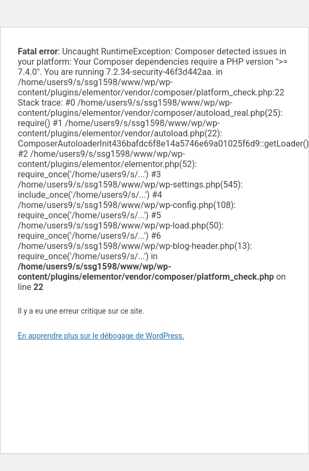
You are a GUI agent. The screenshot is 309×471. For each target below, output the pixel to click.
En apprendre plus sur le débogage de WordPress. (101, 335)
